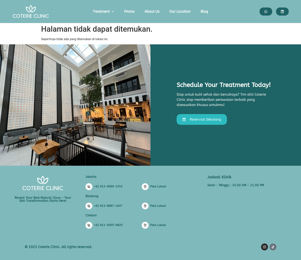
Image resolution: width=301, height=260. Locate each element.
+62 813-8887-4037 (108, 206)
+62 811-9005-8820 (108, 225)
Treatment (103, 11)
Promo (129, 11)
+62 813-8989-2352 (108, 186)
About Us (152, 11)
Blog (204, 11)
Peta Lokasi (158, 186)
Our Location (180, 11)
